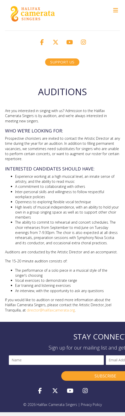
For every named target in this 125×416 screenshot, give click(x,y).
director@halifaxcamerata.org (51, 310)
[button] (42, 42)
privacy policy (91, 404)
